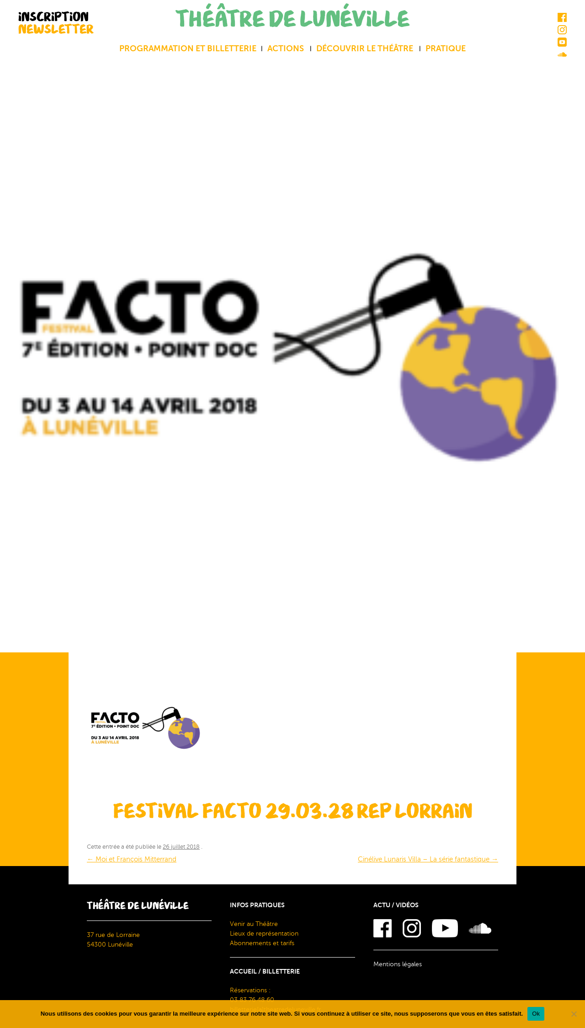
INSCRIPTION (56, 22)
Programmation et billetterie (187, 48)
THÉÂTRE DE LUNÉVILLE (293, 19)
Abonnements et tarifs (262, 943)
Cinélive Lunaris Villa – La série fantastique (428, 859)
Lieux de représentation (264, 933)
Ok (536, 1013)
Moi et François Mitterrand (131, 859)
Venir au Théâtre (254, 923)
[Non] (573, 1013)
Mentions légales (397, 964)
